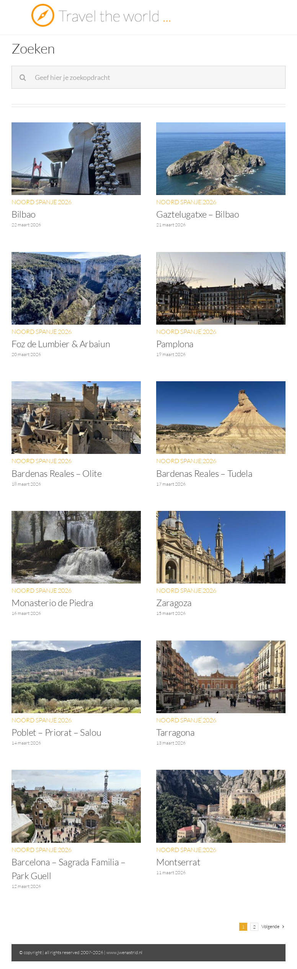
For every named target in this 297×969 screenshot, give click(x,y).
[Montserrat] (221, 775)
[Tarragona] (221, 646)
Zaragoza (174, 602)
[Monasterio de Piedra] (76, 516)
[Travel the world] (100, 7)
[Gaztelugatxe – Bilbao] (221, 128)
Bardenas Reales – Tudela (204, 473)
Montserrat (178, 862)
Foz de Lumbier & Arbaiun (60, 344)
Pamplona (175, 344)
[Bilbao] (76, 128)
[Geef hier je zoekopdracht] (148, 77)
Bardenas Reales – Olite (56, 473)
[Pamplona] (221, 257)
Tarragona (175, 732)
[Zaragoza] (221, 516)
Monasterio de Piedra (52, 602)
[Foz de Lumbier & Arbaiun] (76, 257)
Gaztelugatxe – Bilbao (197, 214)
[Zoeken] (22, 77)
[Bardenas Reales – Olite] (76, 386)
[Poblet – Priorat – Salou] (76, 646)
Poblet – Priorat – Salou (56, 732)
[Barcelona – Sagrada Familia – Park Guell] (76, 775)
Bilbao (23, 214)
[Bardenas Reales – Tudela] (221, 386)
